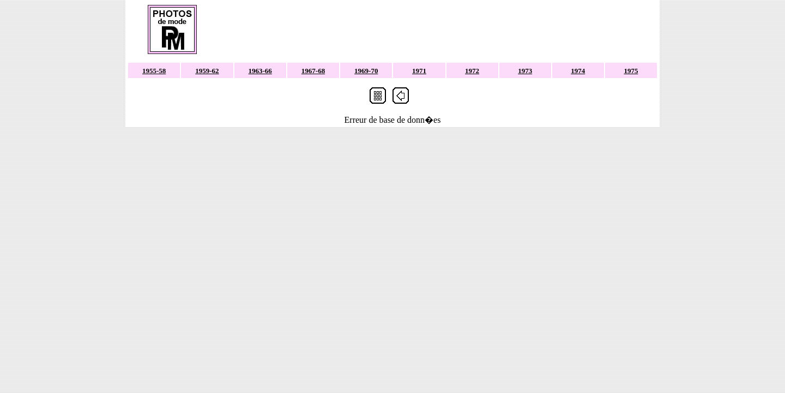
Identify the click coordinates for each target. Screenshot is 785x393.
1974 (578, 71)
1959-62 (207, 71)
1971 (419, 71)
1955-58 (154, 71)
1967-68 (313, 71)
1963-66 (260, 71)
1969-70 (366, 71)
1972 (472, 71)
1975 (631, 71)
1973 (525, 71)
